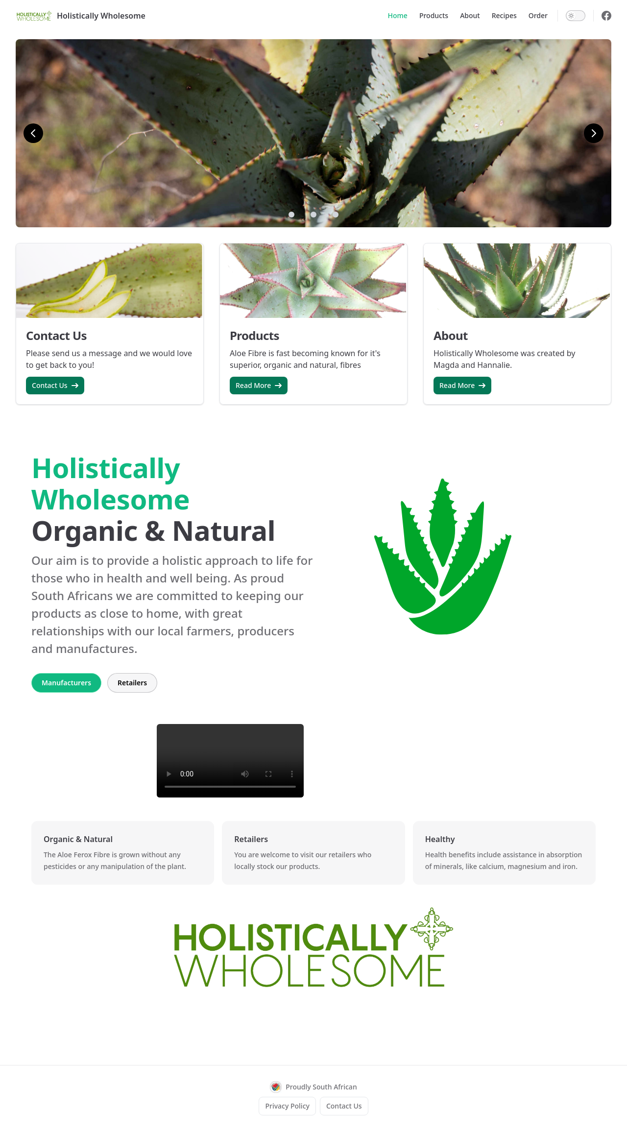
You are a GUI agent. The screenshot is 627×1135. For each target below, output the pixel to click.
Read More (259, 385)
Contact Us (55, 385)
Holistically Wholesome (80, 16)
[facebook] (606, 15)
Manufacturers (66, 682)
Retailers (132, 682)
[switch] (575, 15)
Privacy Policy (287, 1106)
